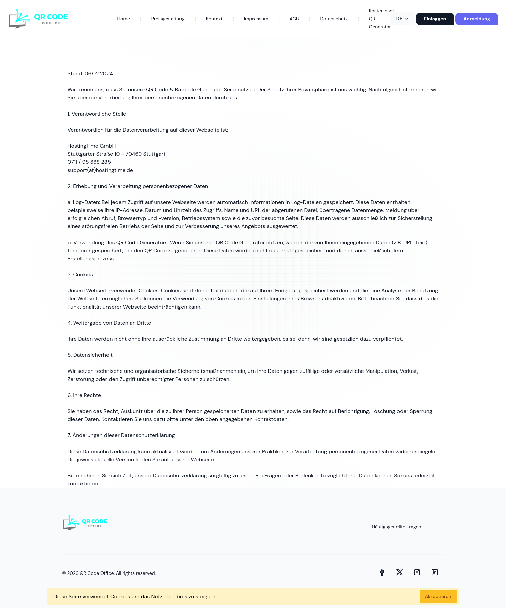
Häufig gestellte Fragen (396, 527)
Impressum (256, 19)
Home (123, 19)
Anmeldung (476, 19)
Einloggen (435, 19)
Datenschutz (333, 19)
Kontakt (214, 19)
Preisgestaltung (168, 19)
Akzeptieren (438, 596)
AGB (294, 19)
